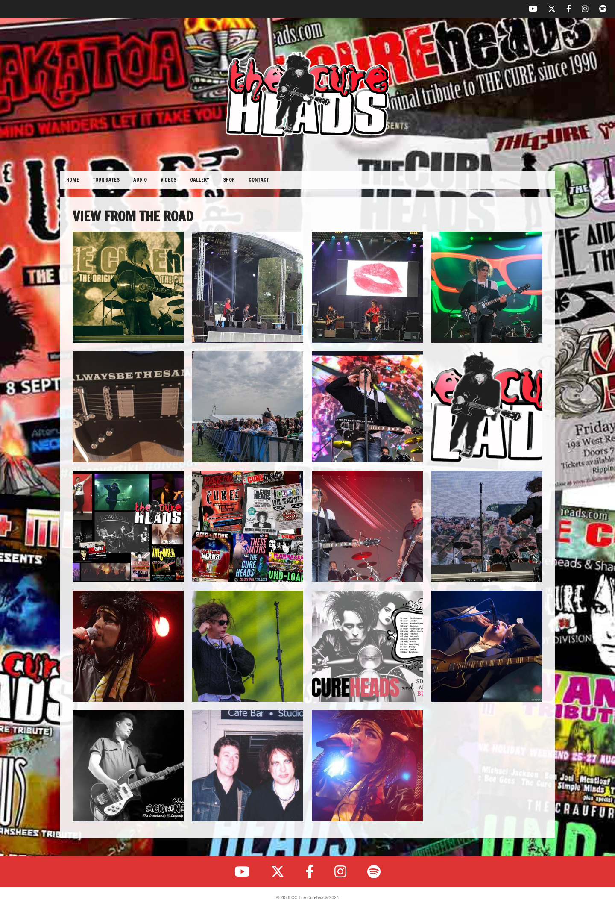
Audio (140, 179)
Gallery (199, 179)
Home (72, 179)
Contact (259, 179)
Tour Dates (106, 179)
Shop (229, 179)
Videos (168, 179)
